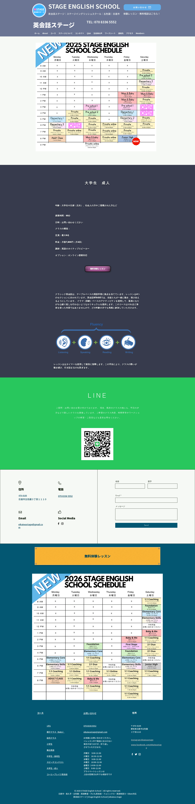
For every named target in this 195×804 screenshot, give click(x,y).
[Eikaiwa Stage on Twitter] (135, 754)
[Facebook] (58, 523)
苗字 (150, 481)
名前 (117, 481)
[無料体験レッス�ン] (97, 556)
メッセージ (120, 506)
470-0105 (23, 495)
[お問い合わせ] (142, 7)
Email (118, 495)
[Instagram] (62, 523)
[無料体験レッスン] (98, 269)
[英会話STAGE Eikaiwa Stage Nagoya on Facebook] (132, 754)
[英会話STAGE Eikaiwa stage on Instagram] (139, 754)
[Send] (146, 525)
